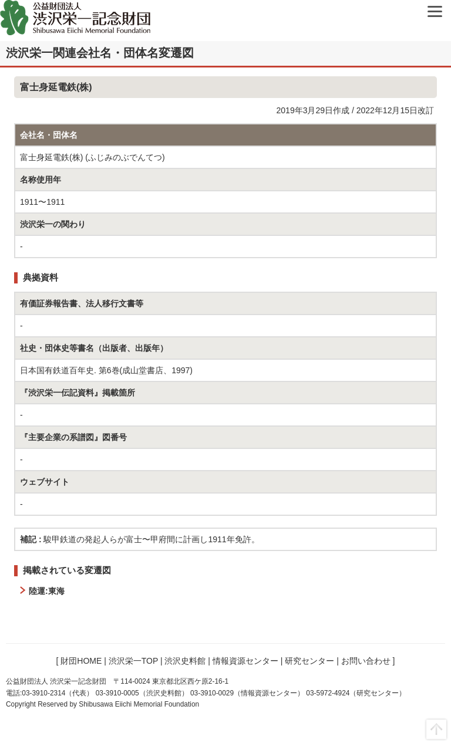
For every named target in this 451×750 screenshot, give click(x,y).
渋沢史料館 (185, 660)
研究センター (309, 660)
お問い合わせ (366, 660)
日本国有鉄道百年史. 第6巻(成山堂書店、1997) (106, 370)
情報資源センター (245, 660)
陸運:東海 (47, 591)
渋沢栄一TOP (133, 660)
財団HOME (81, 660)
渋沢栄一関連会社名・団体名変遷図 (100, 52)
